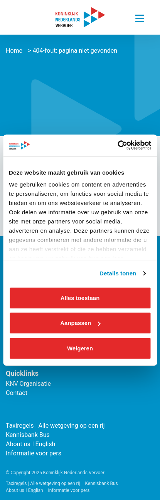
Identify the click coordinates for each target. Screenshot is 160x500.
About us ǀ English (30, 444)
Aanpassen (80, 323)
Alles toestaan (80, 297)
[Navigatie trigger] (139, 16)
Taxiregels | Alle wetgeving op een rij (55, 425)
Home (14, 50)
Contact (16, 393)
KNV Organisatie (28, 383)
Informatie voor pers (33, 453)
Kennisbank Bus (28, 434)
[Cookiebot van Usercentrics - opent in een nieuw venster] (117, 145)
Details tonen (117, 273)
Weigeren (80, 348)
